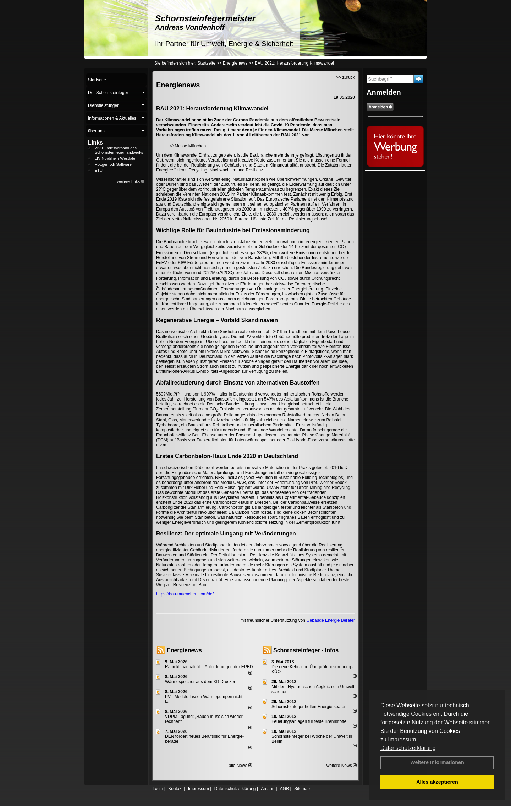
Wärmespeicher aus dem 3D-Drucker (200, 681)
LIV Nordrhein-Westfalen (116, 158)
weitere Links (130, 181)
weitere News (341, 765)
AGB (284, 788)
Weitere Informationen (437, 762)
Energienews (184, 650)
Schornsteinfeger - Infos (306, 650)
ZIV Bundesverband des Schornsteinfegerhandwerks (119, 150)
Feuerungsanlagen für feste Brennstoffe (308, 721)
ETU (99, 170)
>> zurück (345, 77)
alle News (240, 765)
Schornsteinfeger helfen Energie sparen (308, 706)
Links (95, 143)
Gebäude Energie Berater (330, 620)
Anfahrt (268, 788)
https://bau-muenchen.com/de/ (185, 594)
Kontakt (175, 788)
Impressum (402, 739)
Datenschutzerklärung (408, 748)
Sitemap (302, 788)
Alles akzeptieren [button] (437, 782)
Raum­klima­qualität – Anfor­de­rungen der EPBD (209, 666)
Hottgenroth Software (113, 164)
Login (158, 788)
